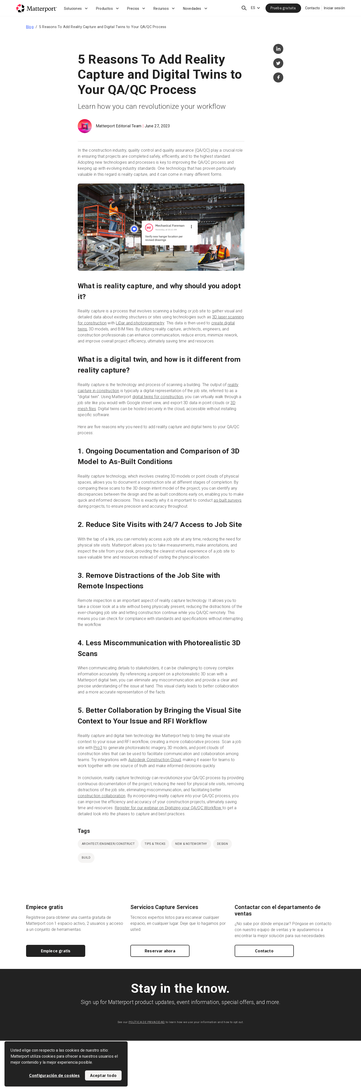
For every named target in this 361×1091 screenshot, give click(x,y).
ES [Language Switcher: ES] (253, 8)
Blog (30, 27)
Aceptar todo (103, 1075)
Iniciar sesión (334, 8)
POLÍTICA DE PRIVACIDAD (147, 1022)
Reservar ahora (160, 950)
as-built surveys (227, 500)
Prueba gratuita (283, 8)
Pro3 (98, 747)
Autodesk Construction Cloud (154, 759)
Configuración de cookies (54, 1075)
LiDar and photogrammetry (140, 323)
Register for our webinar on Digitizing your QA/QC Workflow (168, 807)
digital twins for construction (157, 396)
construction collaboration (101, 795)
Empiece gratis (56, 950)
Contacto (312, 8)
